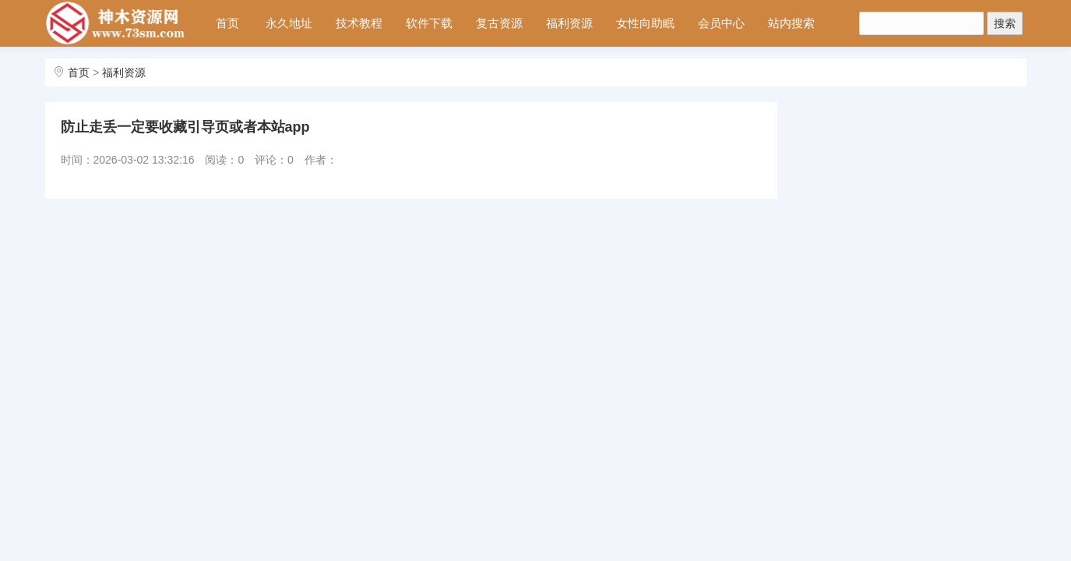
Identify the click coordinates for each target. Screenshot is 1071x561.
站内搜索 (791, 23)
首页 (227, 23)
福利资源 (569, 23)
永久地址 (289, 23)
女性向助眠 (645, 23)
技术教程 (359, 23)
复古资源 (499, 23)
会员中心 (721, 23)
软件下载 (429, 23)
